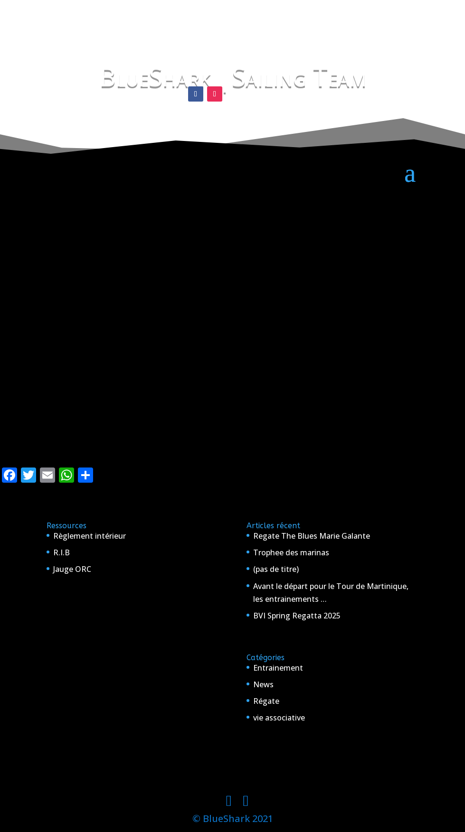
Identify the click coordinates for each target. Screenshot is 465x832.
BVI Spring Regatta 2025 (297, 615)
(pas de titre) (276, 569)
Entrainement (278, 668)
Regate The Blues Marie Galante (311, 536)
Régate (266, 701)
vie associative (279, 717)
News (263, 684)
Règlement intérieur (89, 536)
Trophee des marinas (291, 552)
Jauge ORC (72, 569)
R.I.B (61, 552)
